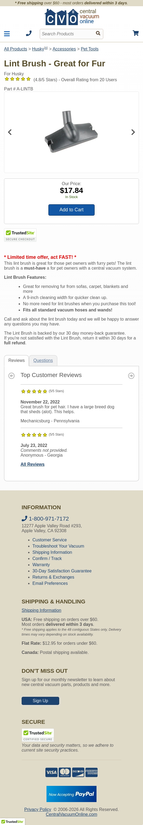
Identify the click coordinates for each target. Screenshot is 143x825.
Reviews (16, 360)
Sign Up (40, 700)
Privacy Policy (37, 809)
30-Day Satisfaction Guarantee (62, 571)
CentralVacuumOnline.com (71, 814)
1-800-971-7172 (45, 518)
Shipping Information (52, 552)
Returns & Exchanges (53, 577)
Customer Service (49, 540)
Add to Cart (71, 209)
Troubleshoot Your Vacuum (58, 546)
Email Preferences (50, 583)
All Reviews (33, 464)
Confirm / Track (47, 558)
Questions (43, 360)
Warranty (41, 564)
